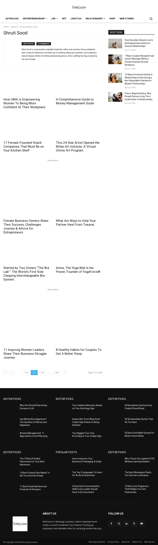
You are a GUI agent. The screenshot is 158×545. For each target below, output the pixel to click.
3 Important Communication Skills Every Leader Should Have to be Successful (86, 489)
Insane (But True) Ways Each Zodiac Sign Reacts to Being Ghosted (86, 422)
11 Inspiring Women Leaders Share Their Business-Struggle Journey (25, 353)
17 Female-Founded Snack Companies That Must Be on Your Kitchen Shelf (23, 146)
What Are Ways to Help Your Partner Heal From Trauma (76, 222)
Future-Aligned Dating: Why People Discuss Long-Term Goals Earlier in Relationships (138, 96)
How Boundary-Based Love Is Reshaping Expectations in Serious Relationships (139, 43)
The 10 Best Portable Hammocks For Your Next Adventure (32, 461)
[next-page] (64, 372)
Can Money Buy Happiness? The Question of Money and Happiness (33, 422)
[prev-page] (6, 372)
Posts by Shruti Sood (29, 27)
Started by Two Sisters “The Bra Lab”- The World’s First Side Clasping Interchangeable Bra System (26, 273)
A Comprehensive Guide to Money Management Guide (75, 101)
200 (56, 372)
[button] (151, 18)
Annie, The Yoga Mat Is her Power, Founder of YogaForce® (78, 270)
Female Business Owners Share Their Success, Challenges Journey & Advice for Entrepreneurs (25, 226)
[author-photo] (14, 52)
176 (26, 372)
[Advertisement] (52, 175)
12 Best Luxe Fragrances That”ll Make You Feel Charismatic (137, 489)
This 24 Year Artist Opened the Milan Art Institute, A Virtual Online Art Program (78, 146)
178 (42, 372)
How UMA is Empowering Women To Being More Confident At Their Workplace (24, 103)
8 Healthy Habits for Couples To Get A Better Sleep (79, 352)
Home (6, 27)
